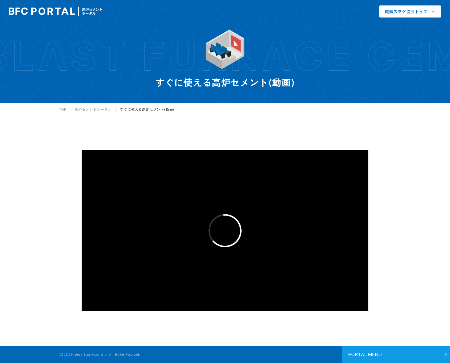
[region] (254, 111)
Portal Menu (365, 354)
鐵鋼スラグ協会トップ (406, 11)
